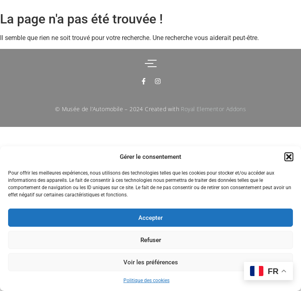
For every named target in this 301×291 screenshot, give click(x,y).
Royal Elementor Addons (213, 109)
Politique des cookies (146, 280)
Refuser (150, 240)
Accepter (150, 217)
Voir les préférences (150, 262)
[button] (289, 157)
